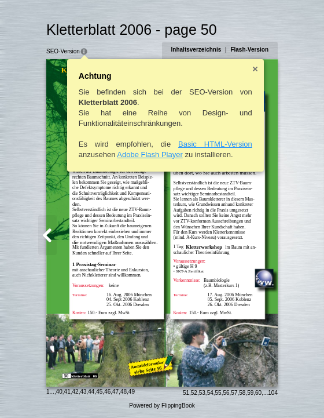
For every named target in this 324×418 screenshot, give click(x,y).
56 (226, 393)
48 (123, 391)
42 (75, 391)
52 (194, 393)
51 (186, 393)
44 (91, 391)
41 (67, 391)
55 (218, 393)
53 (202, 393)
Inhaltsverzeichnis (196, 49)
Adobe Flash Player (149, 154)
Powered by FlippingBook (161, 405)
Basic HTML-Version (215, 144)
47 (115, 391)
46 (107, 391)
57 (234, 393)
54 (210, 393)
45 (99, 391)
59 (250, 393)
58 (242, 393)
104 (273, 393)
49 (131, 391)
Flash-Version (249, 49)
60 (258, 393)
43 (83, 391)
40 (59, 391)
